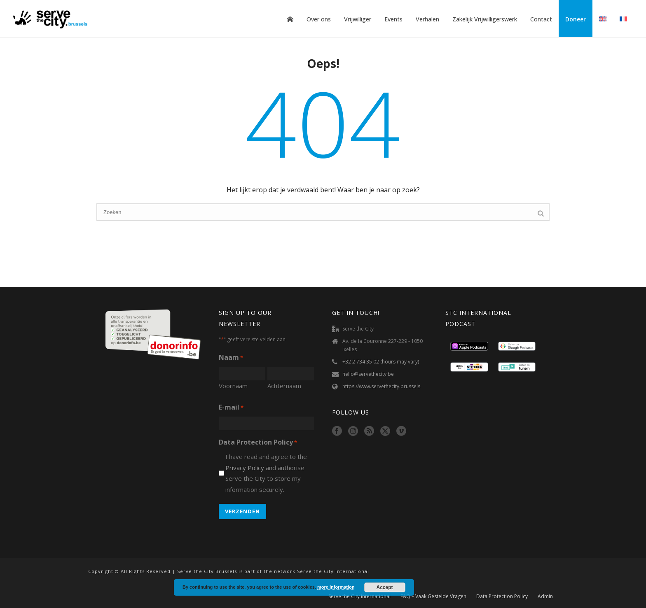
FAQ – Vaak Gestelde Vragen (433, 596)
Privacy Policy (244, 468)
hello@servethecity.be (368, 373)
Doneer (575, 19)
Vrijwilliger (357, 19)
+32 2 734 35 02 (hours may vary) (380, 361)
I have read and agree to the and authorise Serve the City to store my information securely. (266, 473)
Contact (541, 19)
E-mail (231, 407)
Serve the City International (359, 596)
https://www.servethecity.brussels (381, 386)
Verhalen (427, 19)
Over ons (319, 19)
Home (290, 19)
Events (393, 19)
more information (335, 587)
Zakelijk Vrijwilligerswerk (484, 19)
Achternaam (284, 386)
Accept (385, 587)
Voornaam (233, 386)
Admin (545, 596)
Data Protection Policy (502, 596)
